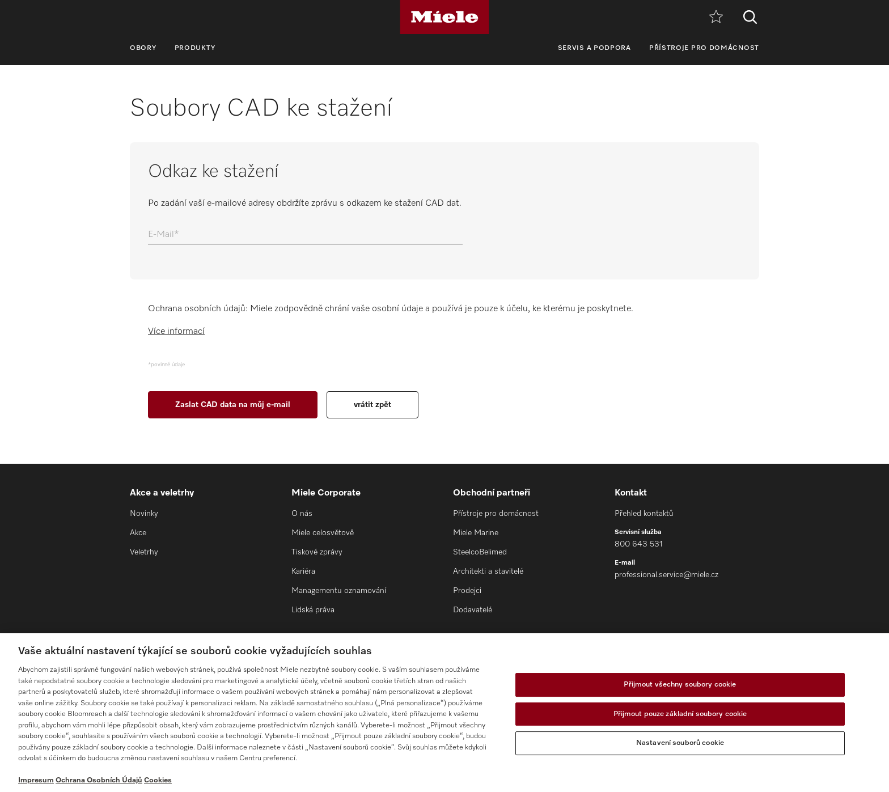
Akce (138, 533)
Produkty (195, 48)
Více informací (176, 331)
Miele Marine (475, 533)
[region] (444, 712)
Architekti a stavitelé (488, 571)
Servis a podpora (594, 48)
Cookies (158, 780)
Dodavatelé (472, 610)
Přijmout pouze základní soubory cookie (680, 714)
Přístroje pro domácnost (704, 48)
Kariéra (303, 571)
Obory (143, 48)
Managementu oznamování (338, 591)
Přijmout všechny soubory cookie (680, 684)
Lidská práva (313, 610)
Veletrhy (144, 552)
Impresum (36, 780)
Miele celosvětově (322, 533)
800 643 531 (639, 544)
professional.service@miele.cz (666, 575)
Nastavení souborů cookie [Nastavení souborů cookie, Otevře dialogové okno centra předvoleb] (680, 743)
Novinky (144, 514)
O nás (301, 514)
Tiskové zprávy (316, 552)
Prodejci (467, 591)
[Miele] (444, 17)
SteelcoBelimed (480, 552)
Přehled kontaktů (644, 514)
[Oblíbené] (716, 17)
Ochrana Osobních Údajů (99, 780)
